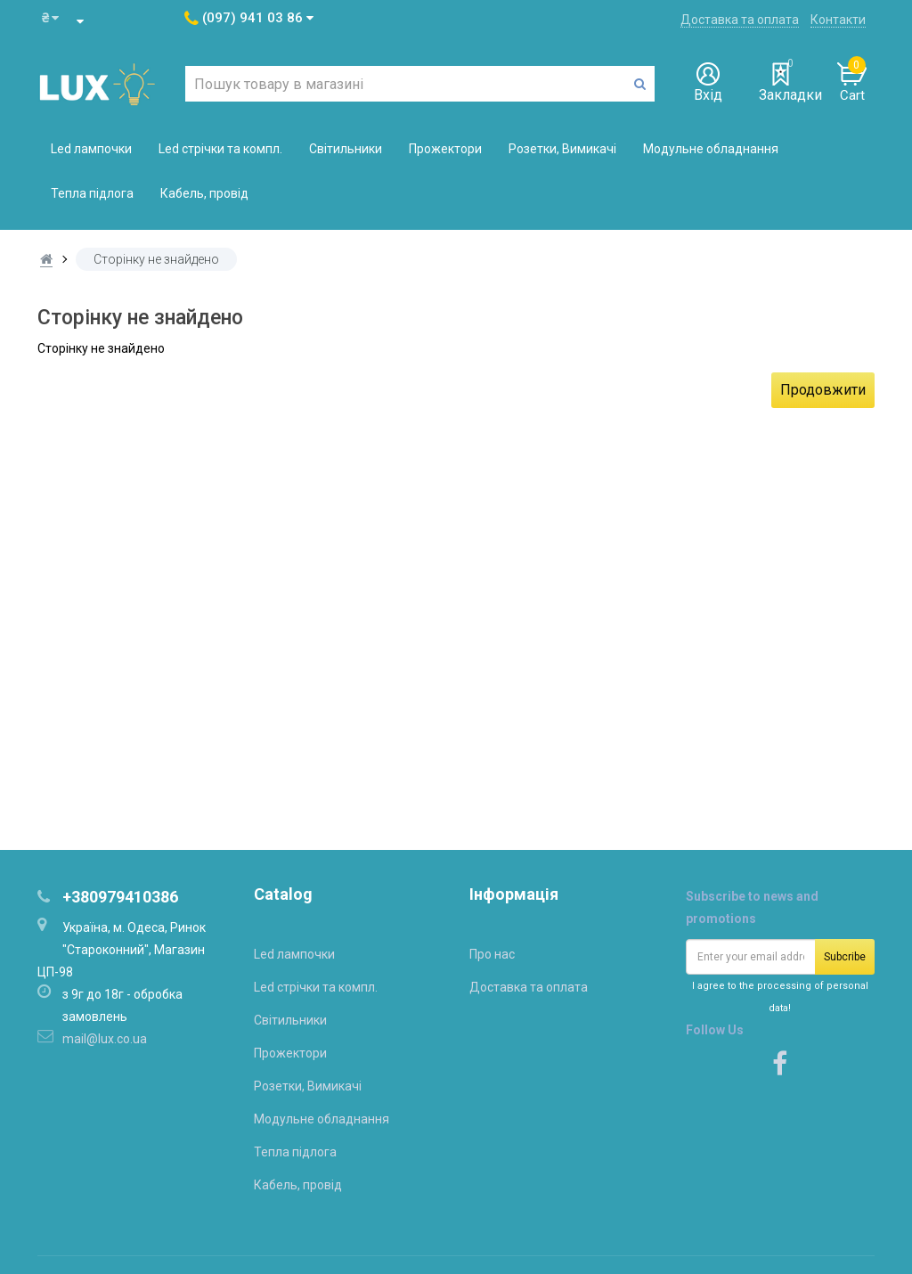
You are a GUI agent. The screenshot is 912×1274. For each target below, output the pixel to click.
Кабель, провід (204, 193)
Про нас (492, 954)
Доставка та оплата (739, 19)
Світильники (345, 149)
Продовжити (823, 389)
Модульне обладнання (710, 149)
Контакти (838, 19)
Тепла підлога (92, 193)
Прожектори (445, 149)
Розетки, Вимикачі (562, 149)
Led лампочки (91, 149)
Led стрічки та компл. (220, 149)
